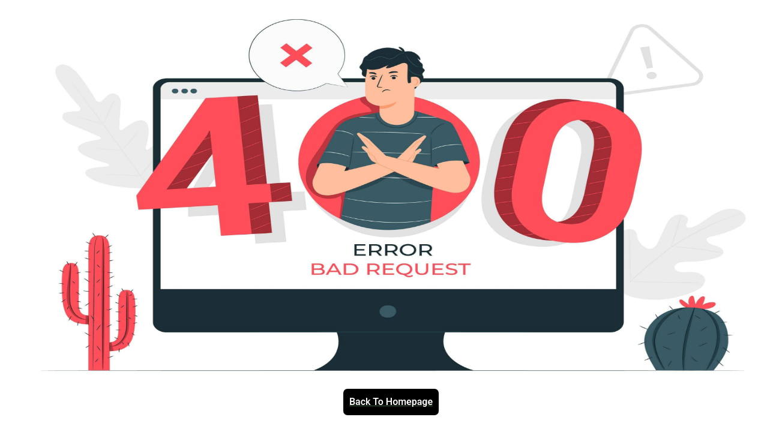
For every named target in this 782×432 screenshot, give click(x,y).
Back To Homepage (391, 402)
